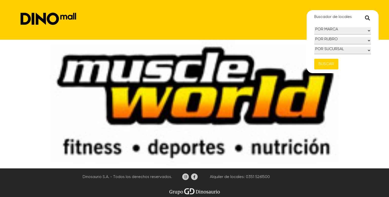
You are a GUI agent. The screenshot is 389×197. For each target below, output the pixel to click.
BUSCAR (326, 64)
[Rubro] (342, 40)
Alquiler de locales (226, 177)
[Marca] (342, 30)
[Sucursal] (342, 50)
